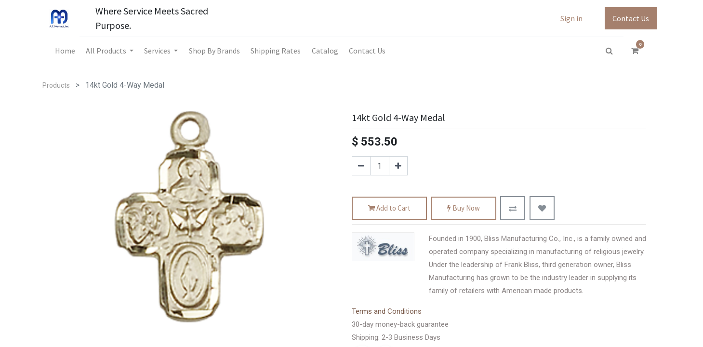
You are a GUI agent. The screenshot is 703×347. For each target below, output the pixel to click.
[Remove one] (361, 165)
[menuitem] (64, 50)
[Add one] (398, 165)
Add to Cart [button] (389, 208)
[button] (512, 208)
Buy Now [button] (463, 208)
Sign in (571, 18)
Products (56, 85)
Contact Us (630, 18)
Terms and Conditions (387, 311)
